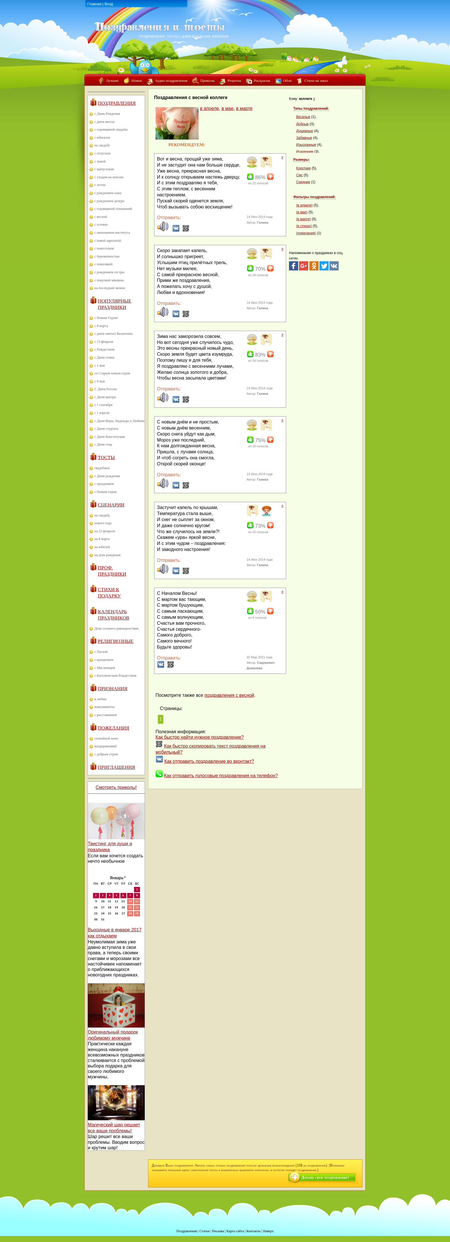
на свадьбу (102, 145)
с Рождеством (104, 349)
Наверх (268, 1231)
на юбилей (102, 547)
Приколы (207, 80)
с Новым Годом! (106, 318)
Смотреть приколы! (116, 787)
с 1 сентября (103, 405)
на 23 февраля (104, 531)
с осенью (101, 225)
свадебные (102, 468)
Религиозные (115, 641)
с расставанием (105, 715)
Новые (136, 80)
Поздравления (117, 103)
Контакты (253, 1231)
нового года (102, 523)
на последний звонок (109, 288)
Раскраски (262, 80)
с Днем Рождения (107, 114)
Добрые (302, 124)
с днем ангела (104, 122)
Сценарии (111, 505)
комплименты (104, 707)
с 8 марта (101, 326)
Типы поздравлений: (311, 109)
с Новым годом (105, 492)
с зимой (100, 161)
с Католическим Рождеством (115, 676)
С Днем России (105, 389)
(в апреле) (304, 205)
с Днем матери (105, 397)
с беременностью (107, 256)
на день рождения (107, 555)
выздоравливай (105, 746)
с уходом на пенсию (109, 177)
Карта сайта (235, 1231)
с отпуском (102, 153)
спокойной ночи (106, 738)
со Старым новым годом (112, 373)
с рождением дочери (109, 201)
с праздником (104, 484)
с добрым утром (106, 754)
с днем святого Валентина (113, 334)
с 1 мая (99, 365)
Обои (287, 80)
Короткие (303, 168)
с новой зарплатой (107, 241)
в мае (228, 108)
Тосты (106, 457)
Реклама (218, 1231)
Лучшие (112, 80)
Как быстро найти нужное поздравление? (200, 737)
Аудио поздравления (171, 80)
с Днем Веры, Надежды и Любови (119, 421)
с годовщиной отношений (113, 209)
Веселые (303, 117)
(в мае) (301, 212)
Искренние (304, 152)
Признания (112, 688)
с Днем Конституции (109, 437)
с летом (99, 185)
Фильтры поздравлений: (314, 197)
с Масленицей (104, 668)
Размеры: (301, 160)
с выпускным (104, 169)
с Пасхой (100, 652)
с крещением (103, 660)
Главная (94, 4)
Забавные (304, 138)
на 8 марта (102, 539)
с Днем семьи (104, 357)
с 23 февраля (103, 342)
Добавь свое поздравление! (325, 1177)
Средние (303, 182)
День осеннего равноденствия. (116, 628)
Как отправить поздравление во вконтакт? (209, 761)
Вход (108, 4)
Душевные (304, 131)
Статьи (204, 1231)
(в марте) (303, 219)
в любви (100, 699)
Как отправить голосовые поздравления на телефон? (221, 775)
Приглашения (116, 767)
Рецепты (234, 80)
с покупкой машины (109, 280)
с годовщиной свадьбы (111, 129)
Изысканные (306, 145)
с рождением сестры (109, 272)
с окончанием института (112, 233)
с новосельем (104, 248)
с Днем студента (106, 429)
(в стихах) (304, 226)
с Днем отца (103, 444)
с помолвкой (103, 264)
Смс (299, 175)
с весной (100, 217)
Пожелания (113, 728)
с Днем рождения (107, 476)
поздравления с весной (229, 695)
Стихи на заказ (316, 80)
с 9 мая (99, 381)
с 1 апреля (101, 413)
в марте (244, 108)
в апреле (209, 108)
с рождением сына (107, 193)
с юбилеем (102, 138)
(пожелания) (306, 233)
